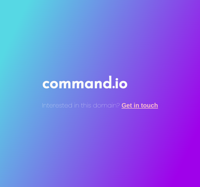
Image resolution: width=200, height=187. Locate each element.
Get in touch (140, 105)
